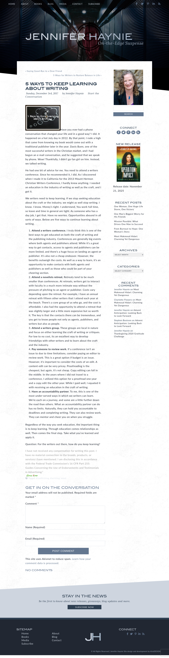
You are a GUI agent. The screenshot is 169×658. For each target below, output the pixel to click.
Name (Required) (35, 530)
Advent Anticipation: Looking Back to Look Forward (128, 313)
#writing (55, 478)
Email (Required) (35, 541)
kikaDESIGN (155, 654)
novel (63, 478)
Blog (51, 4)
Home (11, 4)
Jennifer (84, 39)
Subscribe (94, 4)
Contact (77, 4)
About (25, 4)
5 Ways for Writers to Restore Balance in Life (76, 75)
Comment (32, 503)
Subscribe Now (84, 610)
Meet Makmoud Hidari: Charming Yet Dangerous (128, 292)
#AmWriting (42, 478)
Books (38, 4)
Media (63, 4)
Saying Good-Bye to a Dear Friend (44, 71)
